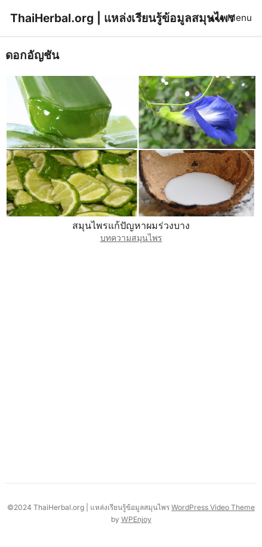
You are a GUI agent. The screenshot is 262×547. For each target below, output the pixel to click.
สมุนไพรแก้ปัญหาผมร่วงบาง (131, 225)
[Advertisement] (131, 360)
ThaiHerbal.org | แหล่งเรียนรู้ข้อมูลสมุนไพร (122, 18)
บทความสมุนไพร (131, 238)
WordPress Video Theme (213, 507)
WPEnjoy (136, 519)
